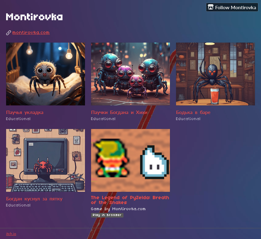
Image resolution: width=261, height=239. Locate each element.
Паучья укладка (24, 112)
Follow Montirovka (232, 7)
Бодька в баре (193, 112)
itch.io (11, 233)
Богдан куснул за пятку (34, 199)
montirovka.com (31, 32)
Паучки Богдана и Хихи (119, 112)
